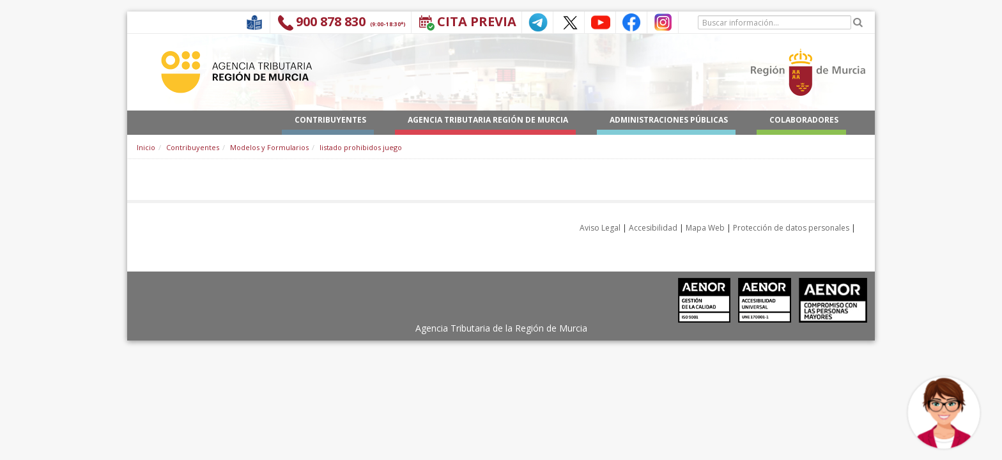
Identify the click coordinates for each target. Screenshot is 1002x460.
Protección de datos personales (791, 227)
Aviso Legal (600, 227)
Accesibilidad (653, 227)
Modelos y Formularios (269, 147)
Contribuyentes (192, 147)
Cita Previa (476, 21)
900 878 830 (331, 21)
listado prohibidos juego (361, 147)
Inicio (146, 147)
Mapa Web (705, 227)
